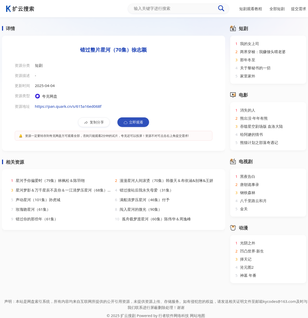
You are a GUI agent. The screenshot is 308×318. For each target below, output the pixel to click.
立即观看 (133, 122)
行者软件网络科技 (173, 315)
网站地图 (197, 315)
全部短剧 (277, 8)
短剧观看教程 (250, 8)
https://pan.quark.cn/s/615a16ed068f (68, 106)
